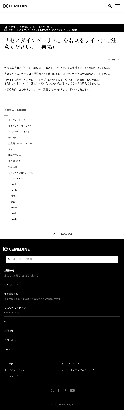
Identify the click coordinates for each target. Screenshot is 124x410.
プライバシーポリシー (15, 370)
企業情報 (24, 27)
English (7, 349)
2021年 (14, 213)
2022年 (14, 208)
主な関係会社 (15, 161)
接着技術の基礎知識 (41, 299)
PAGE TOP (66, 234)
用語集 (57, 299)
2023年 (14, 202)
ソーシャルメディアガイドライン (78, 370)
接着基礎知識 (11, 294)
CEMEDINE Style (12, 312)
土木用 (34, 275)
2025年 (14, 190)
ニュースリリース (40, 27)
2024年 (14, 196)
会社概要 (13, 137)
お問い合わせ (11, 340)
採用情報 (8, 330)
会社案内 (8, 364)
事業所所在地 (15, 155)
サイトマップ (11, 376)
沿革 (11, 149)
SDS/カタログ (11, 284)
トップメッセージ (17, 120)
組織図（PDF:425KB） (19, 143)
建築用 (25, 275)
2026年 (14, 184)
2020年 (14, 219)
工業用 (16, 275)
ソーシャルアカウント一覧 (21, 173)
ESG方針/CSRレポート (19, 131)
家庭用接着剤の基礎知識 (16, 299)
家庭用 (7, 275)
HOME (12, 27)
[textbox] (62, 259)
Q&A (6, 321)
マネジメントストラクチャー (22, 126)
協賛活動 (13, 167)
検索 (9, 259)
